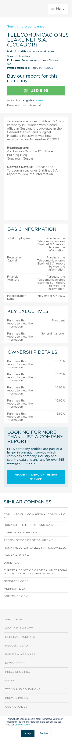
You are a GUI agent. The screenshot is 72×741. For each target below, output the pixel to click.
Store (10, 680)
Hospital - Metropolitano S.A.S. (28, 525)
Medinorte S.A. (15, 588)
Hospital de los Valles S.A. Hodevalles (35, 547)
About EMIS (14, 619)
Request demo (16, 645)
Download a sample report (24, 105)
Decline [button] (44, 733)
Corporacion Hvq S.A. (21, 532)
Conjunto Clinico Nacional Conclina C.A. (35, 516)
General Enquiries (20, 637)
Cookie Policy (16, 707)
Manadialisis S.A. (17, 555)
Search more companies (25, 26)
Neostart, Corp (16, 581)
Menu (57, 8)
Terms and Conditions (22, 689)
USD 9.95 (36, 91)
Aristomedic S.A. (16, 596)
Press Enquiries (18, 672)
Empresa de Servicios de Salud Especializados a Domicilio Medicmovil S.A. (36, 572)
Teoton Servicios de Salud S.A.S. (29, 540)
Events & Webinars (20, 654)
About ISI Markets (19, 628)
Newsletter (15, 663)
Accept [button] (27, 733)
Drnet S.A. (11, 562)
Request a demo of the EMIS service (36, 477)
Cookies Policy (22, 724)
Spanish (40, 100)
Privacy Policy (16, 698)
